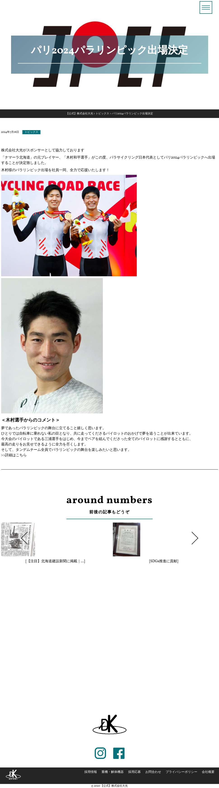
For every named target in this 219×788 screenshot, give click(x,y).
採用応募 (134, 772)
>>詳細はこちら (14, 455)
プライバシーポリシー (181, 772)
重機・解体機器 (112, 772)
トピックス (31, 132)
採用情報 (90, 772)
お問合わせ (153, 772)
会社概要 (208, 772)
